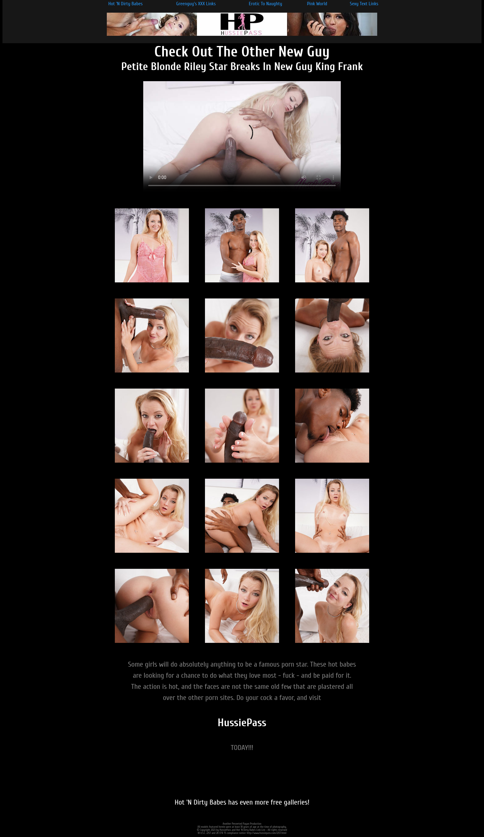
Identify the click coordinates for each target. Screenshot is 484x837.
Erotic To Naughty (265, 3)
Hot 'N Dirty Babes (125, 3)
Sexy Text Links (364, 3)
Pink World (317, 3)
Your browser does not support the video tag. (242, 136)
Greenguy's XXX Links (196, 3)
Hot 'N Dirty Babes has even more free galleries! (242, 802)
